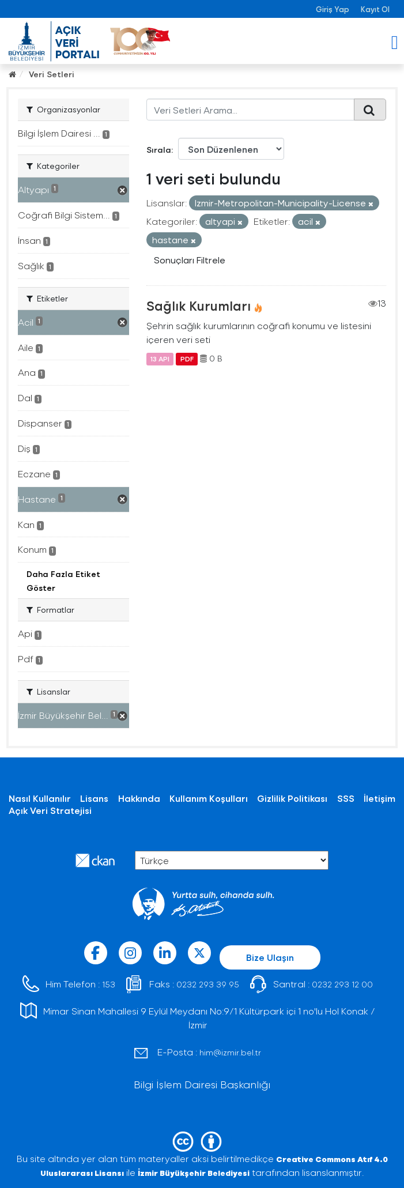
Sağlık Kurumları (198, 305)
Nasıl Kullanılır (40, 798)
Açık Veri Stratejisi (50, 810)
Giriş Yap (332, 9)
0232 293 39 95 (207, 984)
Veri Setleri (51, 74)
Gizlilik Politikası (292, 798)
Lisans (94, 798)
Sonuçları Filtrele (189, 260)
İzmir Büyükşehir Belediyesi (194, 1172)
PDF (187, 358)
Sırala (158, 149)
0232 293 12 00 (342, 984)
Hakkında (139, 798)
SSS (345, 798)
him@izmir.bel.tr (230, 1052)
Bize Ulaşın (270, 957)
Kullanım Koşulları (208, 798)
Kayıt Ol (375, 9)
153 (108, 984)
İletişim (379, 798)
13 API (159, 358)
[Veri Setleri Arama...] (250, 109)
